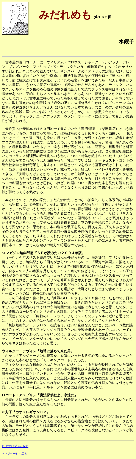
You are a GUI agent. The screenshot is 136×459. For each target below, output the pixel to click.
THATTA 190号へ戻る (15, 446)
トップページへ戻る (14, 453)
